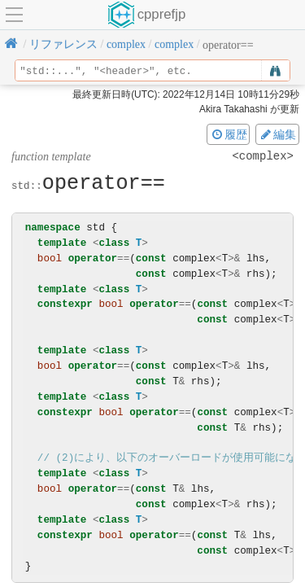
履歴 (228, 134)
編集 (277, 134)
